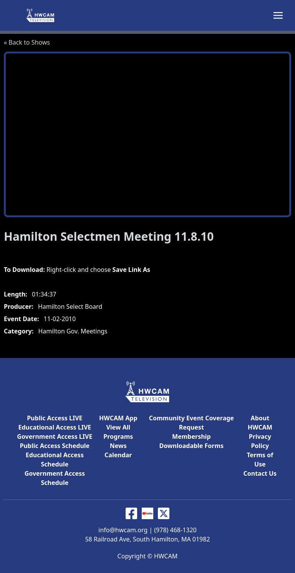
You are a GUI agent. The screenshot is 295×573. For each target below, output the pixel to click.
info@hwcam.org (123, 530)
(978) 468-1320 (175, 530)
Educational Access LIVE (54, 427)
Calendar (118, 455)
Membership (191, 436)
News (118, 445)
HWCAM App (118, 418)
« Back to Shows (27, 42)
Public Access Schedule (55, 445)
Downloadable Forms (191, 445)
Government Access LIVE (54, 436)
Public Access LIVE (54, 418)
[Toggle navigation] (278, 14)
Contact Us (260, 473)
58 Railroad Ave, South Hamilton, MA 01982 (147, 539)
